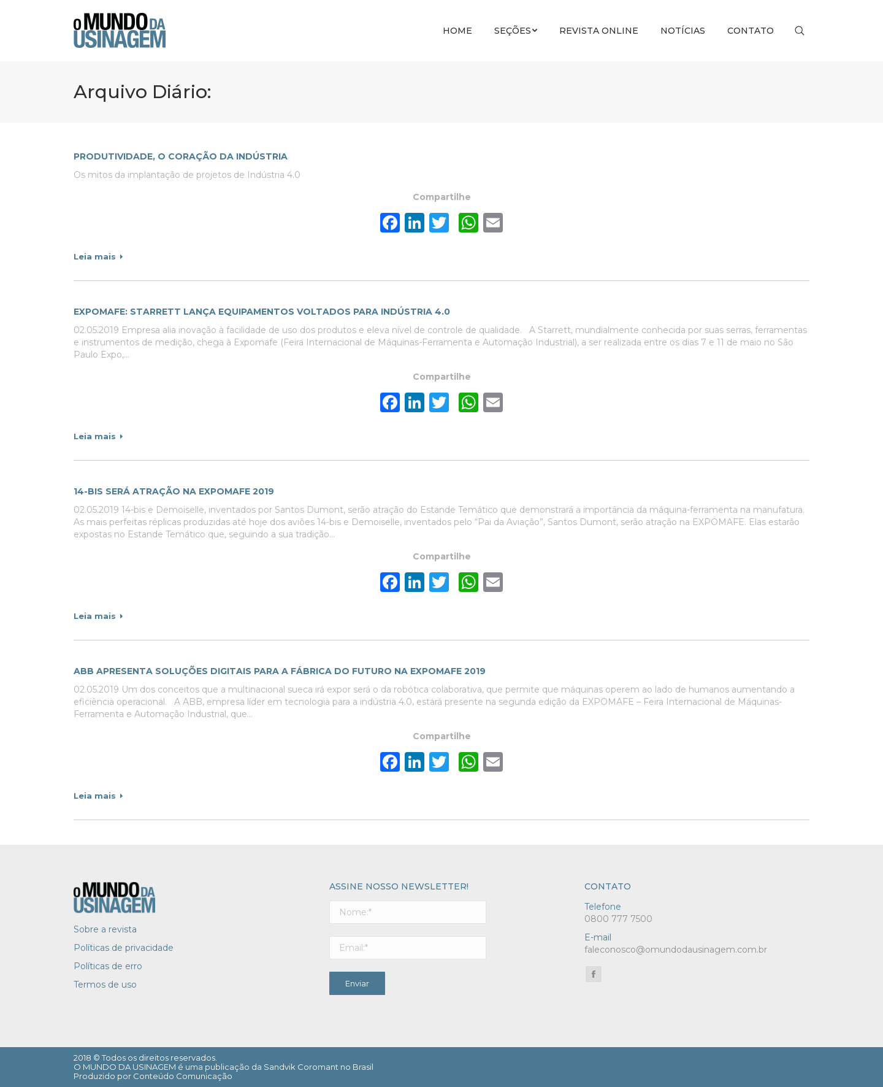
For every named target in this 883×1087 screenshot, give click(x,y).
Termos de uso (105, 984)
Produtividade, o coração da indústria (181, 156)
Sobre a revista (105, 929)
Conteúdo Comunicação (182, 1076)
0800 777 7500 (618, 918)
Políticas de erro (108, 966)
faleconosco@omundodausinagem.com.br (675, 949)
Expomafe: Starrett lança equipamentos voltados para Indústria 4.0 (262, 311)
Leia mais (98, 256)
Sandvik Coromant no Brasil (318, 1067)
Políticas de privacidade (124, 947)
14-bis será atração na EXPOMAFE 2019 (174, 491)
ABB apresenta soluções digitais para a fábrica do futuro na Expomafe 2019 (280, 671)
